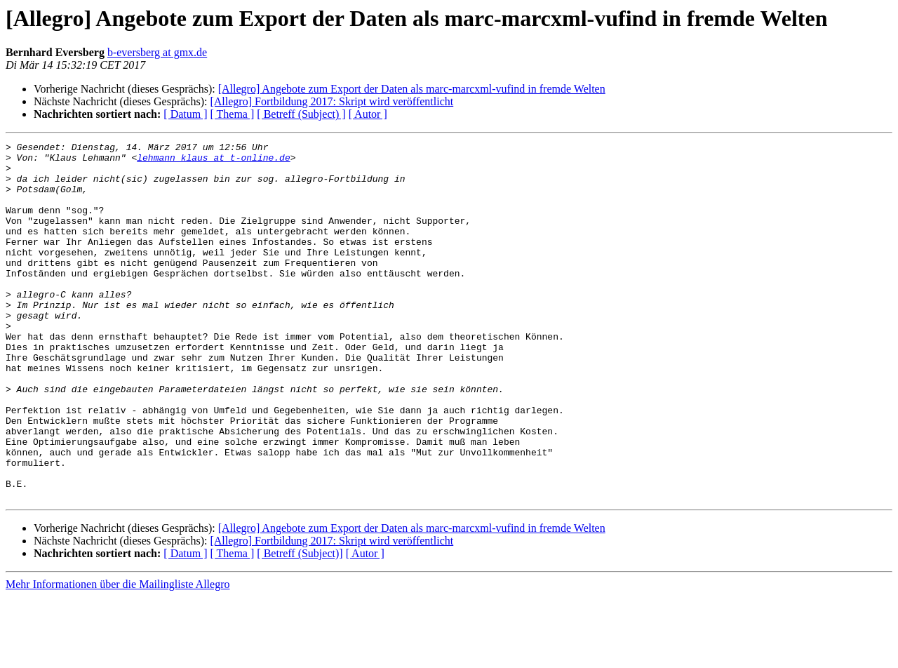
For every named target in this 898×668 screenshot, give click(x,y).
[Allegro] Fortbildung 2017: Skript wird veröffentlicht (331, 101)
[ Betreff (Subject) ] (301, 114)
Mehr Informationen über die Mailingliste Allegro (117, 656)
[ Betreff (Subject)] (299, 625)
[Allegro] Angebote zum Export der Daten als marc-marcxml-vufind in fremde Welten (411, 89)
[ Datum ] (185, 114)
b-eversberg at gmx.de (157, 52)
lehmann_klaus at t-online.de (213, 161)
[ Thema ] (232, 114)
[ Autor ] (368, 114)
